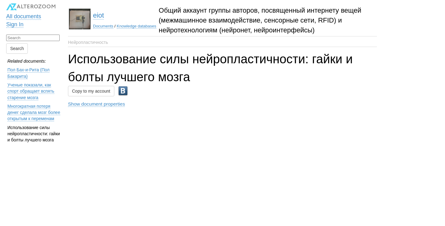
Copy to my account (91, 91)
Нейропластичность (88, 42)
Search (17, 48)
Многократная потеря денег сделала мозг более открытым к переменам (33, 112)
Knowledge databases (136, 26)
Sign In (14, 24)
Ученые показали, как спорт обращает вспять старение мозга (30, 91)
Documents (103, 26)
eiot (98, 15)
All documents (23, 16)
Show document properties (96, 104)
